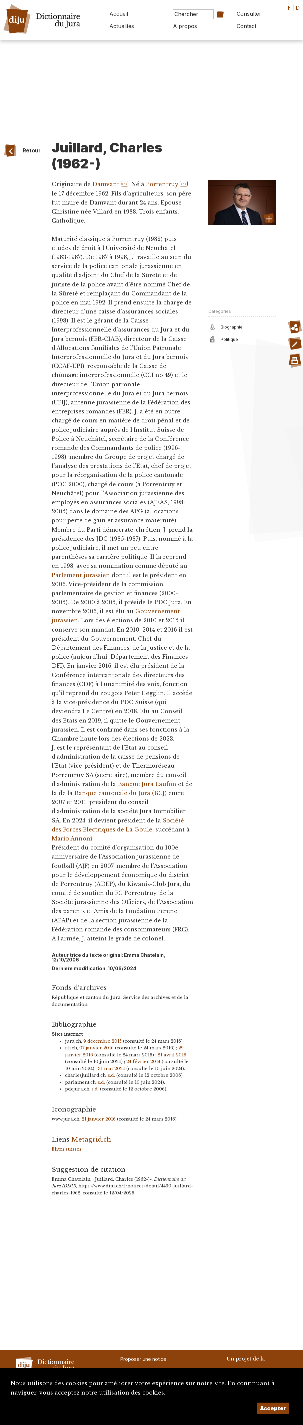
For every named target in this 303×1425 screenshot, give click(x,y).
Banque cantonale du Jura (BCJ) (120, 793)
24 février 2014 (143, 1061)
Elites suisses (66, 1149)
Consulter (249, 13)
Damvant (105, 184)
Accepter (273, 1408)
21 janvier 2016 (99, 1119)
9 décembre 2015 (102, 1041)
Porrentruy (162, 184)
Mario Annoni (72, 838)
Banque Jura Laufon (147, 784)
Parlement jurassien (81, 575)
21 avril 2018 (172, 1054)
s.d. (111, 1075)
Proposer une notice (143, 1359)
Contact (246, 26)
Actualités (121, 26)
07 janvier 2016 (96, 1047)
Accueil (118, 13)
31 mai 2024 (111, 1068)
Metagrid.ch (91, 1139)
